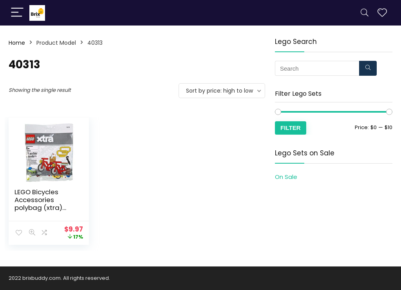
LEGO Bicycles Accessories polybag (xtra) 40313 (38, 203)
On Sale (286, 177)
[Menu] (17, 12)
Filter (290, 127)
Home (17, 43)
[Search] (364, 12)
